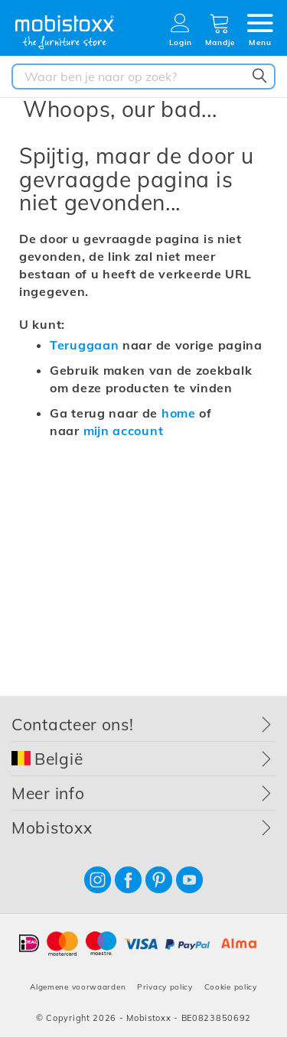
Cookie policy (230, 987)
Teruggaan (84, 345)
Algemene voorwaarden (78, 987)
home (178, 413)
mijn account (123, 430)
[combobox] (143, 76)
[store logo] (65, 32)
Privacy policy (165, 987)
